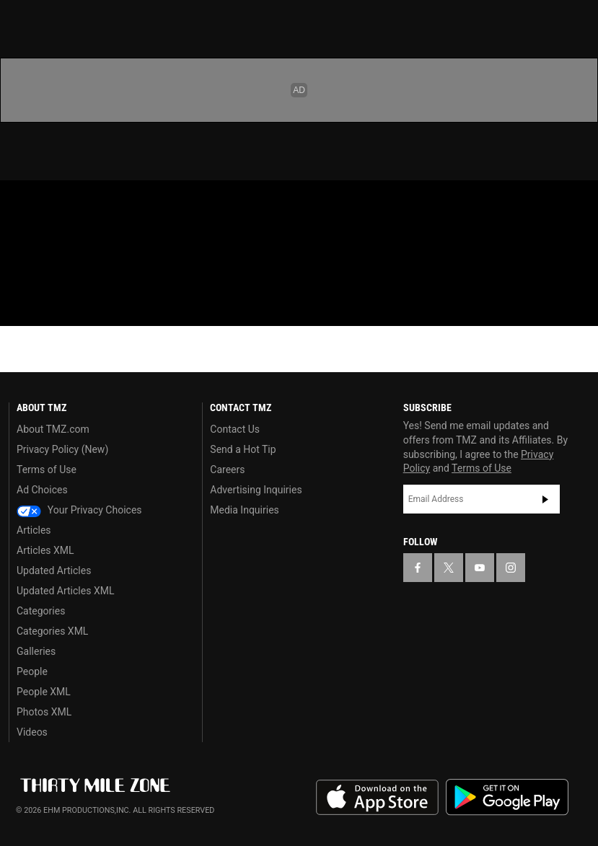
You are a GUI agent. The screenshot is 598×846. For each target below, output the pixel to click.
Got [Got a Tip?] (48, 241)
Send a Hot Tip (243, 449)
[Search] (578, 277)
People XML (44, 691)
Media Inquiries (244, 510)
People (32, 671)
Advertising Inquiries (256, 489)
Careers (227, 469)
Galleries (36, 651)
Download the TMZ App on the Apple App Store (377, 798)
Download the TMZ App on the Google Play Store (507, 797)
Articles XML (45, 550)
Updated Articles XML (65, 590)
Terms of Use (46, 469)
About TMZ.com (53, 429)
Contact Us (235, 429)
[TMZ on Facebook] (23, 203)
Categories (41, 611)
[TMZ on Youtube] (92, 203)
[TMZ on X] (57, 203)
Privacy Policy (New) (62, 449)
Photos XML (44, 712)
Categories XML (52, 631)
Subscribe (545, 499)
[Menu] (20, 277)
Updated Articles (54, 570)
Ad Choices (42, 489)
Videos (32, 732)
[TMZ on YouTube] (479, 567)
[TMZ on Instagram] (126, 203)
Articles (34, 530)
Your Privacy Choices (79, 510)
